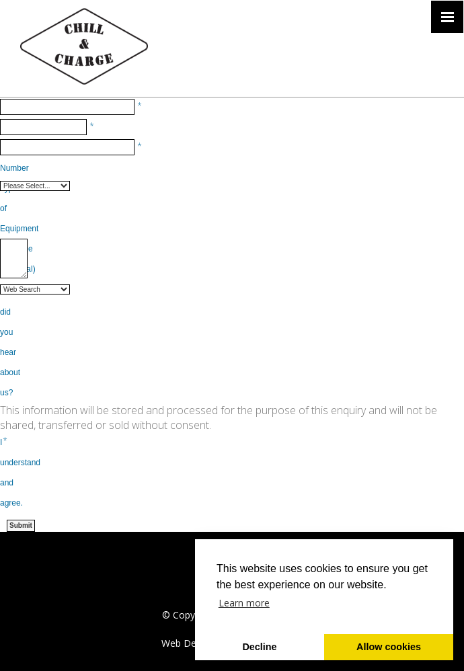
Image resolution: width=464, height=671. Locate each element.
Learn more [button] (244, 602)
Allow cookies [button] (388, 646)
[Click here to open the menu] (447, 17)
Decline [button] (259, 646)
